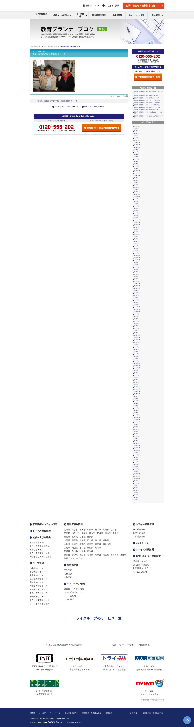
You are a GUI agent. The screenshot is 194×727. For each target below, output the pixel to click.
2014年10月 (137, 393)
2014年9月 (137, 396)
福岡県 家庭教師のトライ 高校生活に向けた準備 (147, 107)
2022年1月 (137, 217)
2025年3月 (137, 135)
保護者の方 (146, 713)
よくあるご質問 (140, 572)
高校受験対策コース (39, 579)
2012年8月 (137, 455)
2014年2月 (137, 412)
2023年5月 (137, 187)
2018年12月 (137, 283)
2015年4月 (137, 379)
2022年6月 (137, 206)
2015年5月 (137, 377)
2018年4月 (137, 302)
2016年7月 (137, 347)
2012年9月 (137, 452)
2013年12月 (137, 417)
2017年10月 (137, 311)
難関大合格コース (38, 596)
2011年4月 (137, 492)
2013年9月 (137, 424)
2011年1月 (137, 499)
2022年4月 (137, 210)
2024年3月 (137, 163)
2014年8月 (137, 398)
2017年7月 (137, 318)
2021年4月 (137, 234)
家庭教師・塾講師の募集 (91, 713)
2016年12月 (137, 335)
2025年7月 (137, 126)
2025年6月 (137, 128)
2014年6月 (137, 403)
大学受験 (68, 577)
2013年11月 (137, 419)
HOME (32, 713)
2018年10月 (137, 288)
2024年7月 (137, 154)
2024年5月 (137, 159)
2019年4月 (137, 274)
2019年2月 (137, 278)
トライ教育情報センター (40, 553)
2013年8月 (137, 426)
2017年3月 (137, 328)
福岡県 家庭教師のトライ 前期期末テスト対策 (146, 98)
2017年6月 (137, 321)
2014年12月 (137, 389)
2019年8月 (137, 264)
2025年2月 (137, 138)
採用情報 (108, 713)
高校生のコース (37, 582)
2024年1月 (137, 168)
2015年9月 (137, 370)
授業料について (140, 561)
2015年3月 (137, 382)
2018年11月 (137, 285)
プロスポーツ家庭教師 (39, 604)
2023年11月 (137, 173)
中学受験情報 (139, 529)
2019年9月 (137, 262)
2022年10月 (137, 196)
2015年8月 (137, 372)
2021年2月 (137, 238)
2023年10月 (137, 175)
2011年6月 (137, 487)
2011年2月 (137, 497)
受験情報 (157, 15)
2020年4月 (137, 248)
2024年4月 (137, 161)
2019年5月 (137, 271)
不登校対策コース (38, 589)
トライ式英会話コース (39, 600)
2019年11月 (137, 257)
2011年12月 (137, 473)
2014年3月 (137, 410)
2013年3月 (137, 438)
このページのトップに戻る (119, 96)
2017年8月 (137, 316)
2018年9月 (137, 290)
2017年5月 (137, 323)
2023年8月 (137, 180)
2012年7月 (137, 457)
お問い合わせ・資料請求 (147, 556)
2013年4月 (137, 436)
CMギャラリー (142, 543)
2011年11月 (137, 476)
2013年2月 (137, 440)
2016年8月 (137, 344)
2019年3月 (137, 276)
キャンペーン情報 (136, 15)
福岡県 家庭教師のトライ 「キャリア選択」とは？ (148, 100)
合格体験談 (117, 15)
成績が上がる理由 (62, 15)
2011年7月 (137, 485)
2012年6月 (137, 459)
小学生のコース (37, 568)
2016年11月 (137, 337)
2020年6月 (137, 243)
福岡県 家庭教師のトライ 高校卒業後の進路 (146, 95)
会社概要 (42, 713)
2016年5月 (137, 351)
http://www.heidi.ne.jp (74, 722)
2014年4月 (137, 408)
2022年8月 (137, 201)
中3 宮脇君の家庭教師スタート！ (49, 54)
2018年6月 (137, 297)
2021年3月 (137, 236)
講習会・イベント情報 (74, 589)
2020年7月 (137, 241)
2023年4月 (137, 189)
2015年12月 (137, 363)
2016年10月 (137, 340)
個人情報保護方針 (71, 713)
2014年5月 (137, 405)
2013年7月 (137, 429)
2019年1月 (137, 281)
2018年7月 (137, 295)
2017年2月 (137, 330)
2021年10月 (137, 224)
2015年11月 (137, 365)
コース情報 (81, 15)
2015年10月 (137, 368)
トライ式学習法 (37, 542)
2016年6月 (137, 349)
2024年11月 (137, 144)
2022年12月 (137, 194)
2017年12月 (137, 307)
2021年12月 (137, 220)
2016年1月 (137, 361)
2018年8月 (137, 293)
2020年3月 (137, 250)
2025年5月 (137, 130)
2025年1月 (137, 140)
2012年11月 (137, 448)
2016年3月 (137, 356)
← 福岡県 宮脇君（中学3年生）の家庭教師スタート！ (56, 101)
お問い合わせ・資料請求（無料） (144, 5)
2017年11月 (137, 309)
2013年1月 (137, 443)
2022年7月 (137, 203)
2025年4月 (137, 133)
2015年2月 (137, 384)
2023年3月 (137, 191)
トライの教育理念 (40, 15)
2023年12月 (137, 170)
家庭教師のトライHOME (38, 46)
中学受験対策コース (39, 572)
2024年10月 (137, 147)
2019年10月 (137, 260)
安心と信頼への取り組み (40, 556)
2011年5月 (137, 490)
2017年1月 (137, 332)
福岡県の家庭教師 (53, 46)
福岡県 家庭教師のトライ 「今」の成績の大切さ (147, 105)
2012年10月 (137, 450)
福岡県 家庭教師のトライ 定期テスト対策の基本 (147, 102)
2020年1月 (137, 253)
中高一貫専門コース (39, 593)
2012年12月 (137, 445)
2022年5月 (137, 208)
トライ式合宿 (70, 596)
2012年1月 (137, 471)
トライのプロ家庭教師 (39, 546)
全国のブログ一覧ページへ (94, 107)
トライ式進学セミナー (74, 592)
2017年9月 (137, 314)
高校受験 (68, 573)
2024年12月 (137, 142)
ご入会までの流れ (141, 565)
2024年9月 (137, 149)
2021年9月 (137, 227)
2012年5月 (137, 462)
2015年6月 (137, 375)
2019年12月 (137, 255)
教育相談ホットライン (143, 568)
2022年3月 (137, 213)
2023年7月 (137, 182)
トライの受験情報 (143, 524)
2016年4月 (137, 354)
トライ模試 (69, 599)
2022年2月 (137, 215)
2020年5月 (137, 246)
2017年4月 (137, 325)
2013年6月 (137, 431)
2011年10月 (137, 478)
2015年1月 (137, 386)
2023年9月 (137, 177)
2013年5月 (137, 433)
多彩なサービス (37, 549)
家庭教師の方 (158, 713)
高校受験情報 (139, 533)
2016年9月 (137, 342)
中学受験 (68, 570)
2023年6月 (137, 185)
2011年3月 (137, 495)
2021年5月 (137, 231)
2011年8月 (137, 483)
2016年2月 (137, 358)
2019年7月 (137, 267)
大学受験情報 (139, 536)
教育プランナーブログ (74, 558)
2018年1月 (137, 304)
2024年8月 (137, 152)
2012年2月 (137, 469)
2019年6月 (137, 269)
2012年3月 (137, 466)
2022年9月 (137, 199)
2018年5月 (137, 300)
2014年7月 (137, 401)
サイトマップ (55, 713)
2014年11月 (137, 391)
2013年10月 (137, 422)
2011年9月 (137, 480)
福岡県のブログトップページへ (66, 107)
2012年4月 (137, 464)
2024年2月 (137, 166)
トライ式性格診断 (143, 549)
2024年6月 (137, 156)
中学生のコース (37, 575)
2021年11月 (137, 222)
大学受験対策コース (39, 586)
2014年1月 (137, 415)
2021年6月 (137, 229)
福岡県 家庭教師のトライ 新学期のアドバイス (146, 109)
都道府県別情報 (99, 15)
